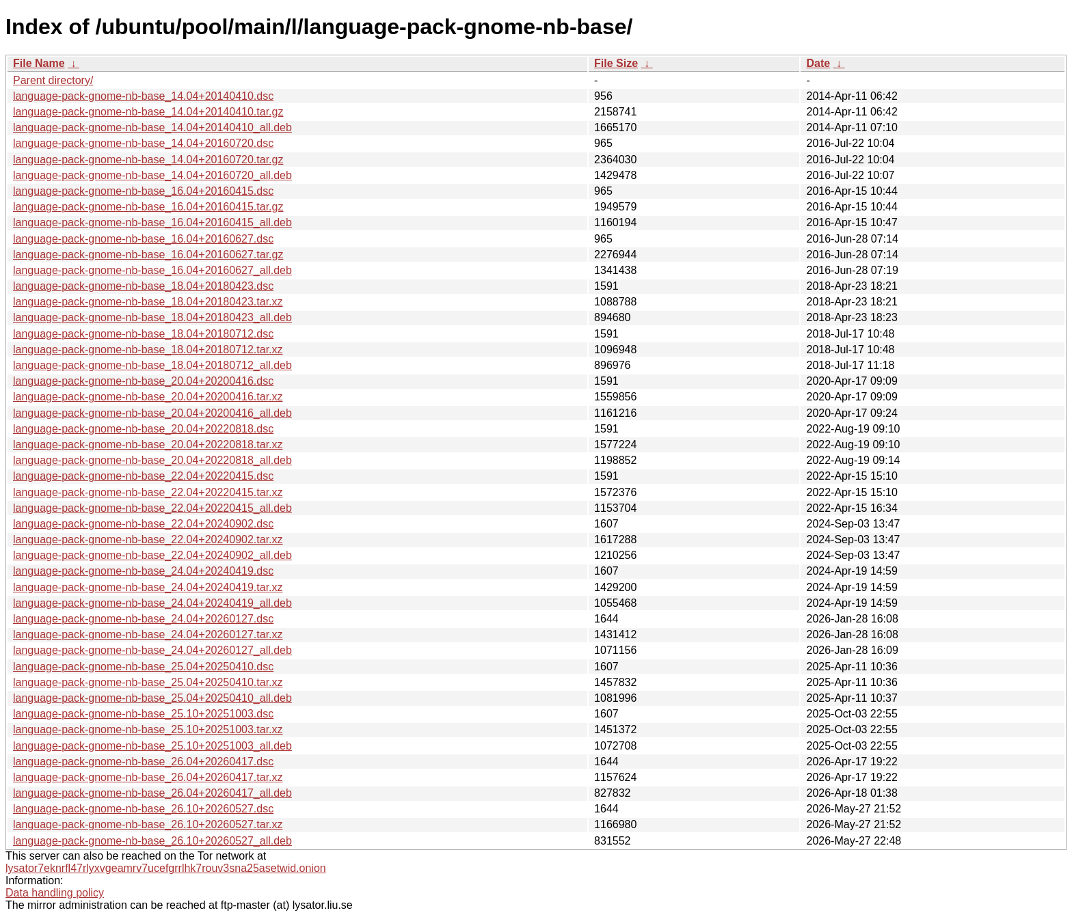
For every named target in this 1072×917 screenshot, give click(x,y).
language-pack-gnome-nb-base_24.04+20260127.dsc (143, 619)
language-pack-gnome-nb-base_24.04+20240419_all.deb (152, 603)
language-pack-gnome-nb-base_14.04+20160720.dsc (143, 143)
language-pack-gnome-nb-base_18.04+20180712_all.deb (152, 365)
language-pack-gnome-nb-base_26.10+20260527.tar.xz (148, 824)
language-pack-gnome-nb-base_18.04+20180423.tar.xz (148, 301)
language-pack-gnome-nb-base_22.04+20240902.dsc (143, 524)
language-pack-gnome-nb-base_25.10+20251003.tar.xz (148, 729)
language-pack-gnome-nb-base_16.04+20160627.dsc (143, 239)
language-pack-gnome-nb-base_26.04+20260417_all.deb (152, 793)
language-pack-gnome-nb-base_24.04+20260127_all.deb (152, 650)
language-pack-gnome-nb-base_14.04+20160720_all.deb (152, 175)
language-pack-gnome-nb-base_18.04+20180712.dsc (143, 334)
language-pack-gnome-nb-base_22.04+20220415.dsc (143, 476)
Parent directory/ (53, 80)
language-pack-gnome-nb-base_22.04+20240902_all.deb (152, 555)
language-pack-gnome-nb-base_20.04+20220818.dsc (143, 429)
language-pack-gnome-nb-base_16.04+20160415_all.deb (152, 222)
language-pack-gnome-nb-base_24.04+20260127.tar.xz (148, 634)
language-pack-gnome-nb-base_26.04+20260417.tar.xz (148, 777)
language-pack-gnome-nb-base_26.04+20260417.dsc (143, 761)
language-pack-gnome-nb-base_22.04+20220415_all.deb (152, 508)
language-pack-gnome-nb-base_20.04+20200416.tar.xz (148, 396)
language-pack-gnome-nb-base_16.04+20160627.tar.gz (148, 254)
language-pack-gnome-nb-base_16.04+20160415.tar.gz (148, 207)
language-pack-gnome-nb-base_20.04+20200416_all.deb (152, 413)
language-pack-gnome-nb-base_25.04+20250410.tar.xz (148, 682)
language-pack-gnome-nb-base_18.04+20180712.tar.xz (148, 349)
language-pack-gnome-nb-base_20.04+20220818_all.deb (152, 460)
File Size (616, 63)
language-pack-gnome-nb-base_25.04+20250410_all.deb (152, 698)
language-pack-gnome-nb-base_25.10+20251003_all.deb (152, 746)
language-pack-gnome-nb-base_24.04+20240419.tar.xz (148, 587)
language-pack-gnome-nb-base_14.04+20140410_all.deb (152, 127)
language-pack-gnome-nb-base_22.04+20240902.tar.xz (148, 539)
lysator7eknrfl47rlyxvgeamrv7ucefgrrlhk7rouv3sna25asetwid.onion (165, 868)
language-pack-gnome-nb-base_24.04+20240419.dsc (143, 571)
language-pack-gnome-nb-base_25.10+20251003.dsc (143, 714)
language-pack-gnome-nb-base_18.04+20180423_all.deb (152, 317)
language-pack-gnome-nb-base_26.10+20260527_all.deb (152, 841)
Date (818, 63)
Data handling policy (54, 893)
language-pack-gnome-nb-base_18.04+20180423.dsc (143, 286)
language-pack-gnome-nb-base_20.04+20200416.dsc (143, 381)
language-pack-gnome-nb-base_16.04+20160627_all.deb (152, 270)
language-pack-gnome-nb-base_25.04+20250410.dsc (143, 666)
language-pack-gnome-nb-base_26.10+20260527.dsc (143, 809)
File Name (39, 63)
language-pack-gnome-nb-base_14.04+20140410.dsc (143, 96)
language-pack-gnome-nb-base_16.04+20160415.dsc (143, 191)
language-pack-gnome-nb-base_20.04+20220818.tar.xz (148, 444)
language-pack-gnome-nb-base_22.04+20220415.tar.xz (148, 492)
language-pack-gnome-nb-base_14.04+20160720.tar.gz (148, 159)
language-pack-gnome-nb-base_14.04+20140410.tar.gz (148, 112)
